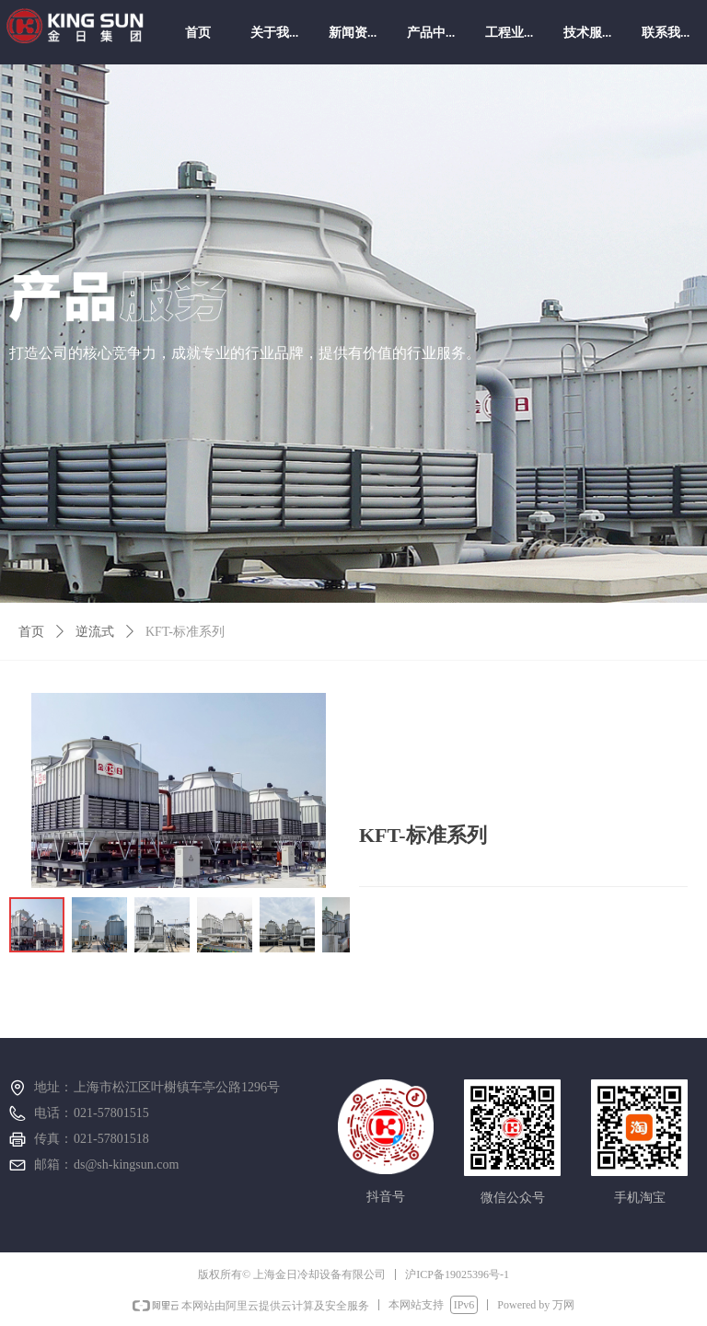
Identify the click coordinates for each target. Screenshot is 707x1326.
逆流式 (94, 632)
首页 (31, 632)
